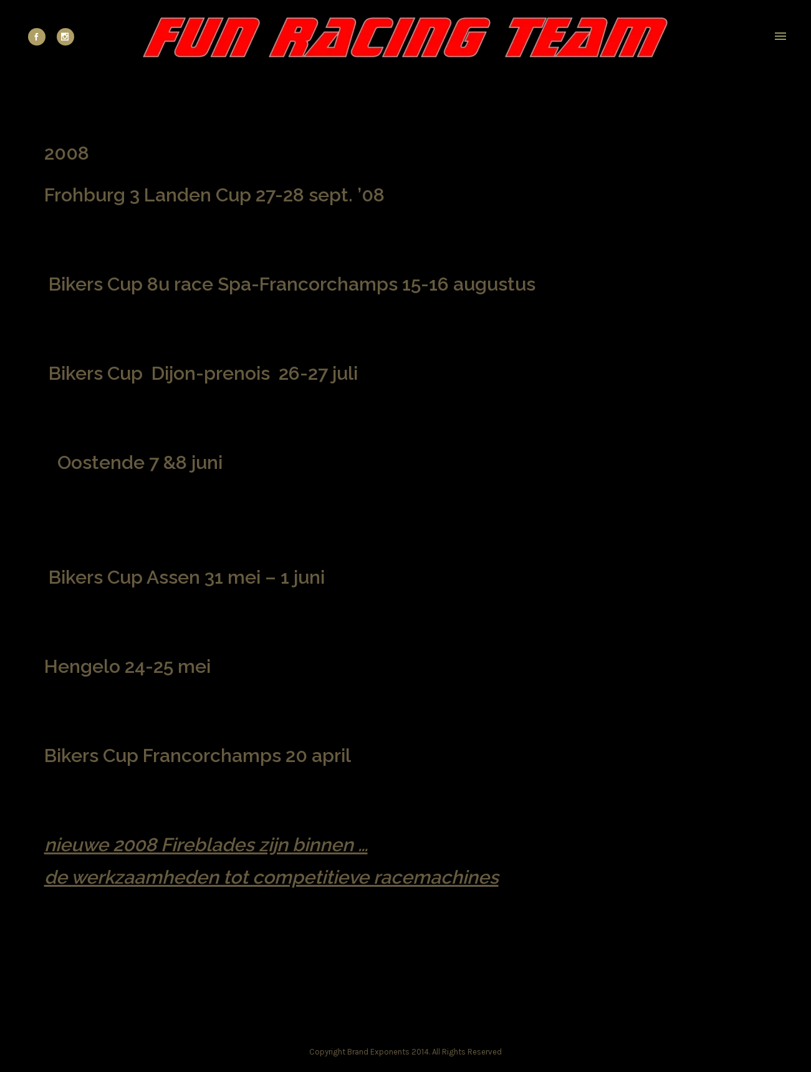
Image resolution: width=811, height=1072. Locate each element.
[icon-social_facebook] (40, 37)
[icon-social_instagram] (65, 37)
